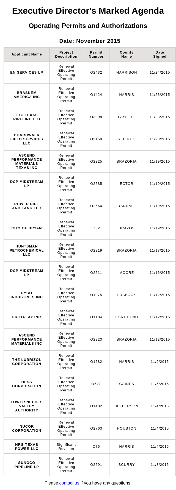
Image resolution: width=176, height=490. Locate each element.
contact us (69, 483)
